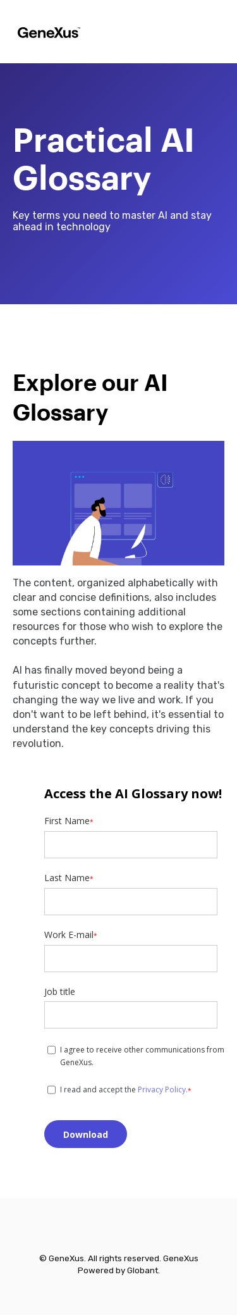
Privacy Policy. (163, 1089)
